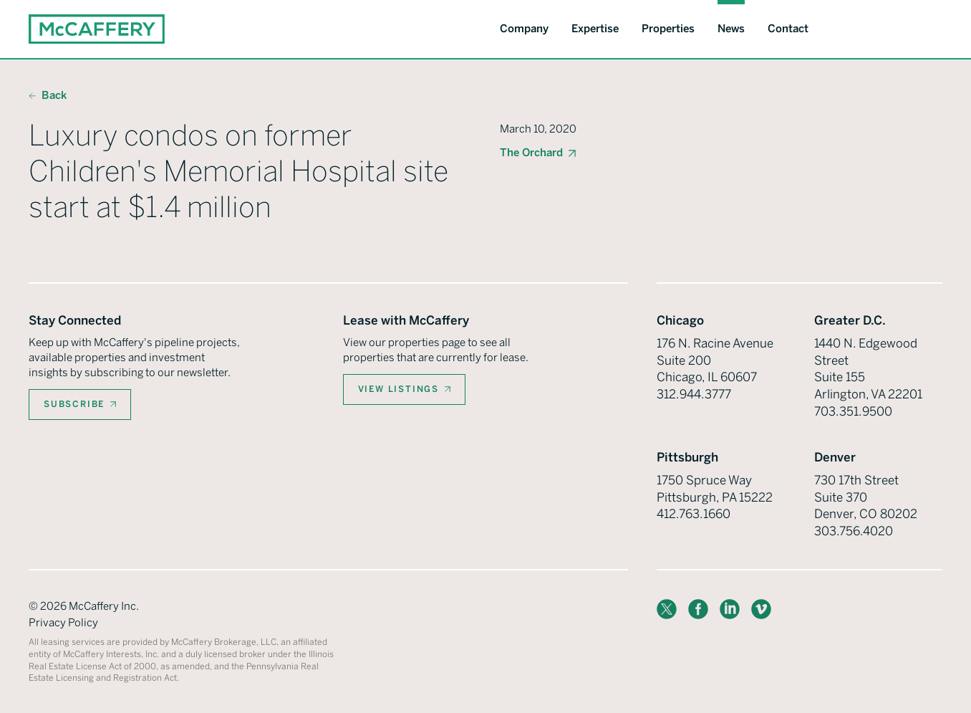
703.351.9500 (853, 411)
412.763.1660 (693, 514)
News (731, 28)
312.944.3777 (694, 394)
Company (524, 28)
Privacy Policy (63, 622)
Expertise (595, 28)
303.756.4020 (853, 531)
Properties (668, 28)
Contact (788, 28)
